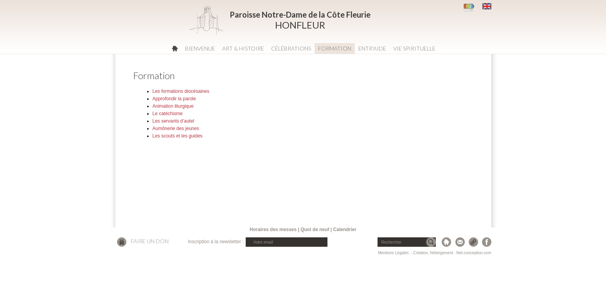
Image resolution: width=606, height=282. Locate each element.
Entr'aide (372, 48)
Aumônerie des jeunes (176, 128)
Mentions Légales (393, 253)
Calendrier (344, 229)
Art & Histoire (243, 48)
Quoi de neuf (314, 229)
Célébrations (291, 48)
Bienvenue (200, 48)
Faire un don (150, 241)
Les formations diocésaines (181, 91)
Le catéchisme (168, 113)
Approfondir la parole (174, 98)
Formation (334, 48)
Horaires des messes (273, 229)
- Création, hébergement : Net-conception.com (451, 253)
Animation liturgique (173, 106)
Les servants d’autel (173, 121)
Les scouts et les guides (178, 136)
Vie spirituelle (414, 48)
